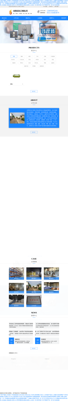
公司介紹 (16, 18)
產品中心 (28, 18)
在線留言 (51, 6)
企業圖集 (40, 18)
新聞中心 (52, 18)
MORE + (34, 91)
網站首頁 (4, 18)
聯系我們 (63, 18)
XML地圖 (45, 6)
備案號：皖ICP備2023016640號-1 (39, 388)
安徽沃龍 (37, 390)
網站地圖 (56, 6)
